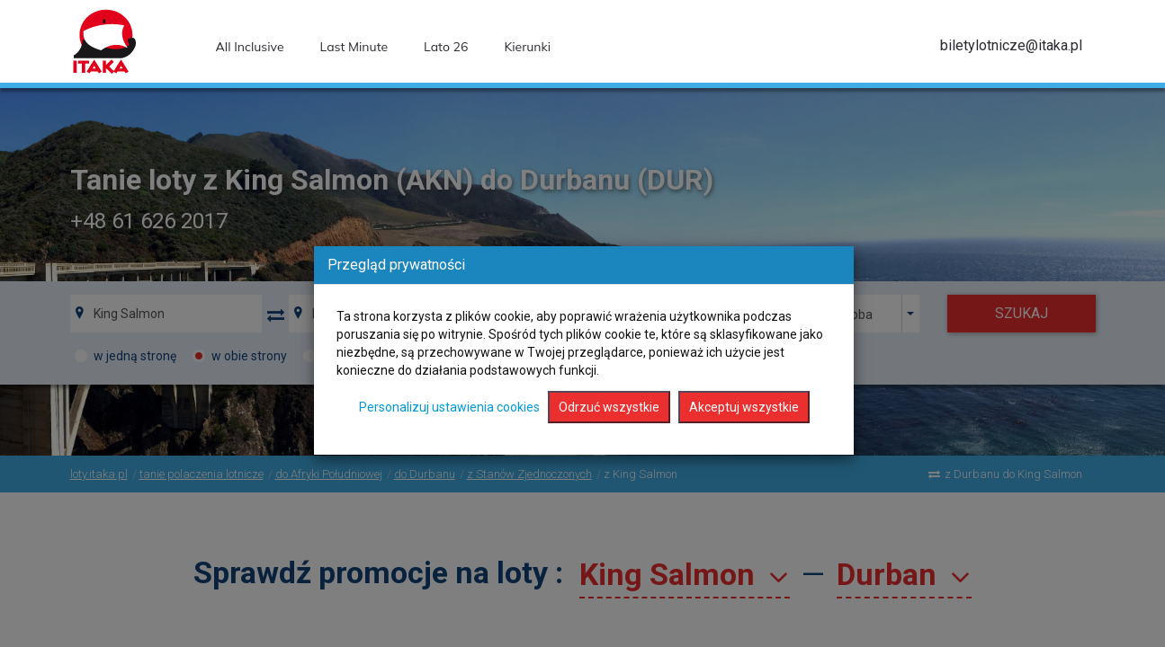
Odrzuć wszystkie (609, 407)
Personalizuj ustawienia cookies (449, 407)
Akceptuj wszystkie (744, 407)
